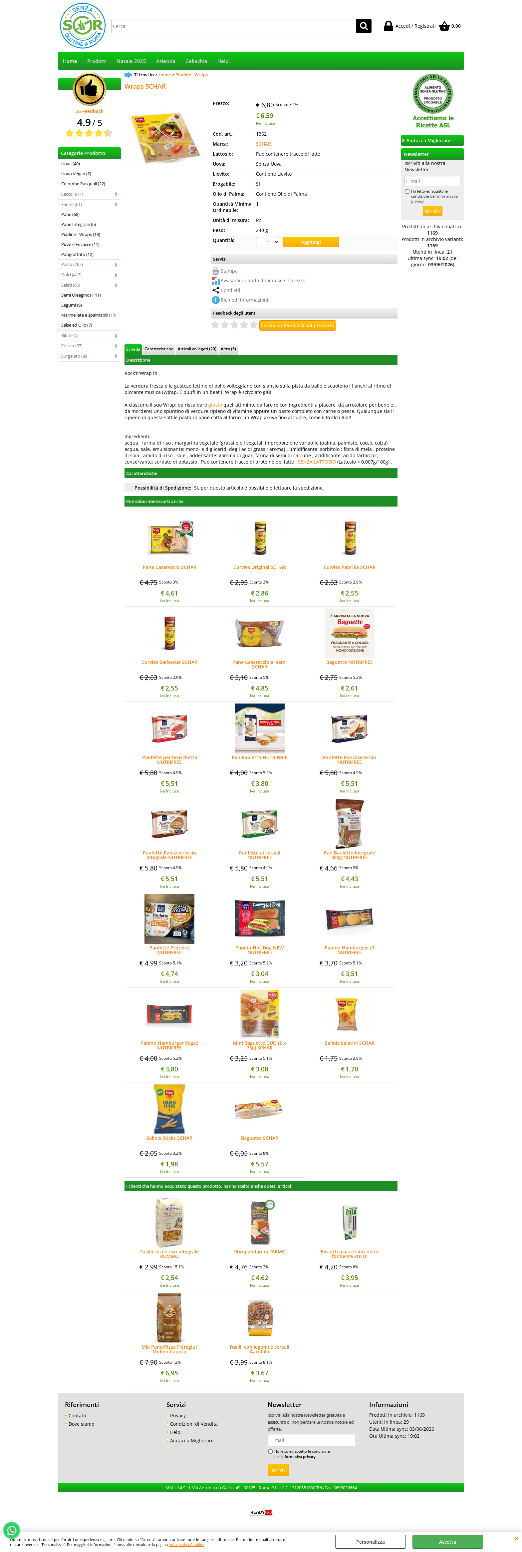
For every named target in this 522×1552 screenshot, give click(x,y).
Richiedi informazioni (244, 300)
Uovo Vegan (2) (76, 174)
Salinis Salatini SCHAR (350, 1043)
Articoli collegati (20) (197, 348)
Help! (223, 61)
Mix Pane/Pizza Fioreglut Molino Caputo (169, 1349)
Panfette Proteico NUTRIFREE (169, 950)
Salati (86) (70, 285)
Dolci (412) (71, 275)
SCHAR (263, 144)
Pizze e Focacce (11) (80, 244)
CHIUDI (516, 1538)
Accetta (447, 1542)
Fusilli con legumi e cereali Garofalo (259, 1349)
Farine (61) (71, 204)
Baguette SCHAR (259, 1138)
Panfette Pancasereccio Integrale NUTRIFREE (169, 855)
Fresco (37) (72, 346)
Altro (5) (228, 348)
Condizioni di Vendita (194, 1424)
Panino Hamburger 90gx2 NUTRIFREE (169, 1045)
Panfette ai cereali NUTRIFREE (259, 855)
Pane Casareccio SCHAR (169, 567)
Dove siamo (81, 1424)
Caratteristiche (158, 348)
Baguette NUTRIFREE (349, 662)
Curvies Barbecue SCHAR (169, 662)
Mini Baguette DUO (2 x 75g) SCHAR (259, 1045)
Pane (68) (70, 214)
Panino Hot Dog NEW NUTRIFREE (259, 950)
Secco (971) (72, 194)
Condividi (231, 290)
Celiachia (196, 61)
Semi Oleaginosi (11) (81, 295)
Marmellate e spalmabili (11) (89, 315)
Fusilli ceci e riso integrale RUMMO (169, 1254)
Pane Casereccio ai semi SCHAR (259, 664)
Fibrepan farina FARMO (259, 1252)
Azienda (165, 61)
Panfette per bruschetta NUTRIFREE (169, 760)
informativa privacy (298, 1456)
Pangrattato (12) (77, 254)
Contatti (77, 1415)
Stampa (229, 271)
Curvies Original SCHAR (259, 567)
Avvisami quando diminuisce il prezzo (263, 280)
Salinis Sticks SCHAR (169, 1138)
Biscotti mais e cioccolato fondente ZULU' (350, 1254)
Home (70, 61)
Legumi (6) (71, 305)
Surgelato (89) (75, 356)
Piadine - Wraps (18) (80, 234)
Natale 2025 (131, 61)
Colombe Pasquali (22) (83, 184)
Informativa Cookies (186, 1544)
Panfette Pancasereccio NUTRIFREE (349, 760)
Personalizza (370, 1542)
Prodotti (97, 61)
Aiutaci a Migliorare (192, 1440)
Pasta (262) (72, 264)
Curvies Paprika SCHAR (350, 567)
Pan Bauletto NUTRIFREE (259, 758)
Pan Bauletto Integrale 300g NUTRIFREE (349, 855)
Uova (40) (70, 164)
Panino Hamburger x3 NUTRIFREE (350, 950)
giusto (215, 405)
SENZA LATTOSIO (317, 462)
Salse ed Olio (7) (76, 325)
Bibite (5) (70, 335)
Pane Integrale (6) (78, 224)
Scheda (133, 349)
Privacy (178, 1415)
